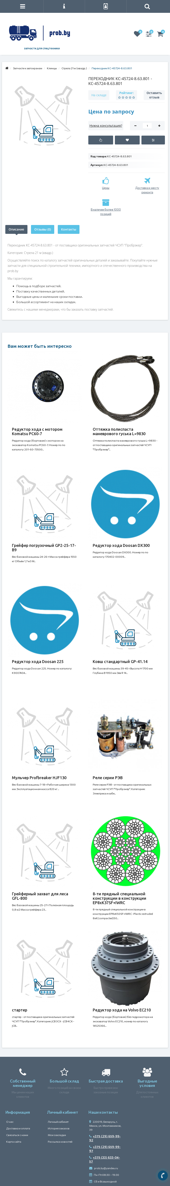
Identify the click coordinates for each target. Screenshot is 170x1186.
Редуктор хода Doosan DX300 (121, 545)
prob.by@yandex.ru (103, 1168)
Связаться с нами (17, 1134)
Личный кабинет (58, 1121)
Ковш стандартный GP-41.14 (120, 661)
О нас (10, 1121)
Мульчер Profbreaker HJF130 (39, 777)
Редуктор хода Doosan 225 (38, 661)
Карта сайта (13, 1141)
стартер (19, 1010)
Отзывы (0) (42, 229)
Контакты (68, 229)
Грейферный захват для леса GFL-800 (40, 896)
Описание (16, 229)
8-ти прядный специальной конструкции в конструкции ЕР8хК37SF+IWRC (119, 898)
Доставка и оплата (18, 1128)
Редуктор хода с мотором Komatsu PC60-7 (37, 431)
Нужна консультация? (105, 125)
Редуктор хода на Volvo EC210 (122, 1010)
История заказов (59, 1128)
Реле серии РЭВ (108, 777)
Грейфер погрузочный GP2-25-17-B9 (44, 547)
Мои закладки (57, 1134)
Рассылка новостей (60, 1141)
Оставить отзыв (154, 95)
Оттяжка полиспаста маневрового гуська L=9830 (119, 431)
